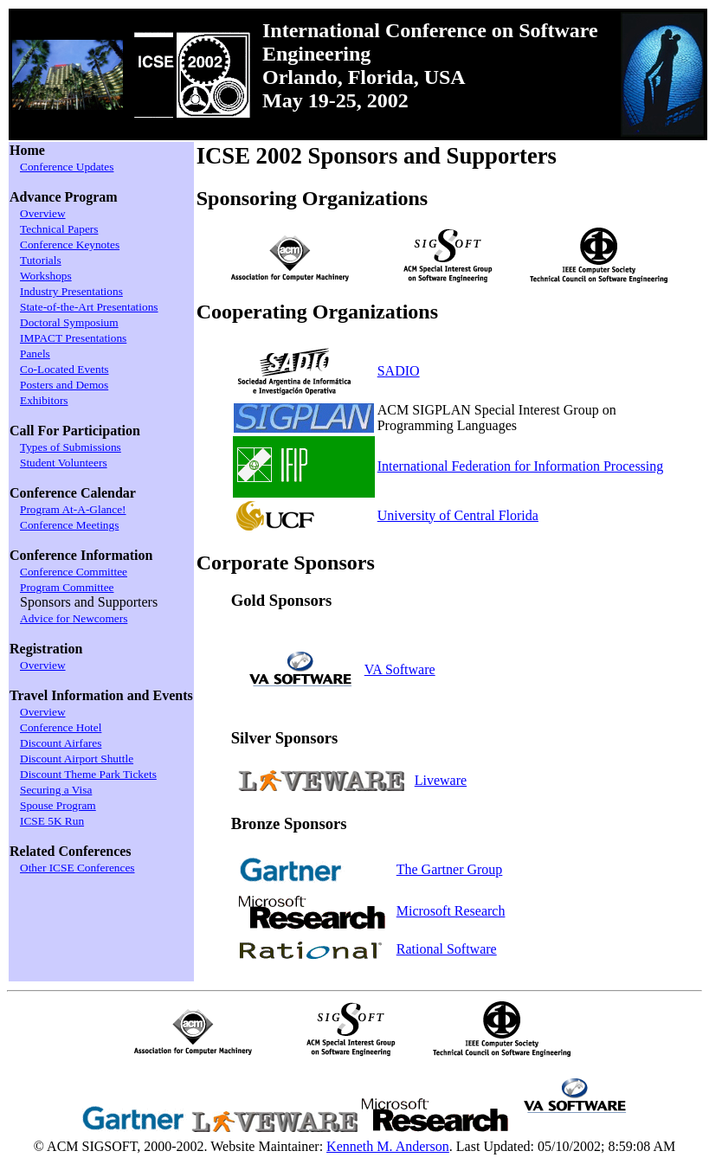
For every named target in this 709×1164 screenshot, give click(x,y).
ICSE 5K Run (52, 820)
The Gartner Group (449, 869)
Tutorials (40, 260)
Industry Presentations (71, 291)
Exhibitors (44, 400)
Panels (35, 353)
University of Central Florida (457, 515)
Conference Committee (73, 571)
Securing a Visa (56, 789)
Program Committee (66, 587)
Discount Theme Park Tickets (88, 774)
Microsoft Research (451, 911)
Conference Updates (66, 166)
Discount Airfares (60, 742)
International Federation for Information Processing (520, 466)
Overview (43, 213)
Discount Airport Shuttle (76, 758)
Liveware (441, 780)
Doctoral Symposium (69, 322)
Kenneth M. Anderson (387, 1146)
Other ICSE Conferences (77, 867)
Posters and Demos (64, 384)
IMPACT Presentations (73, 337)
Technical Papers (59, 228)
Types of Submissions (70, 447)
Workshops (46, 275)
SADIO (398, 370)
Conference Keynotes (69, 244)
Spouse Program (58, 805)
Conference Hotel (60, 727)
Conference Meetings (69, 524)
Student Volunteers (63, 462)
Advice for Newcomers (73, 618)
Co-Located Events (64, 369)
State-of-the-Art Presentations (89, 306)
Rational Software (446, 949)
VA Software (399, 669)
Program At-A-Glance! (73, 509)
